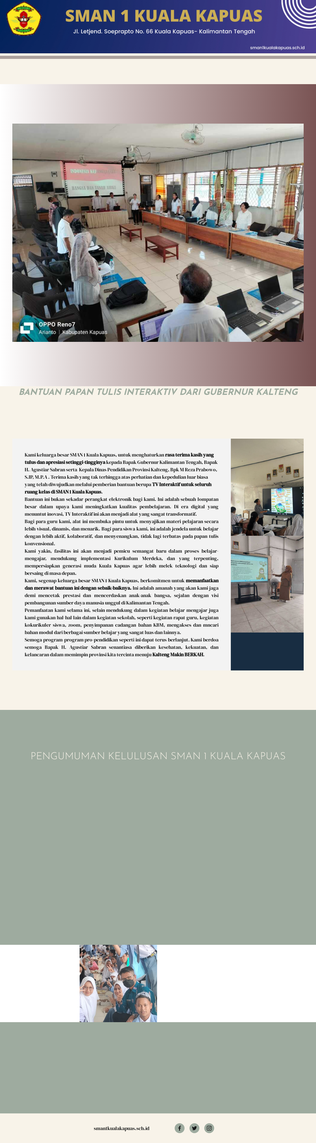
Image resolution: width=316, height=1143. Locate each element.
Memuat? (103, 834)
